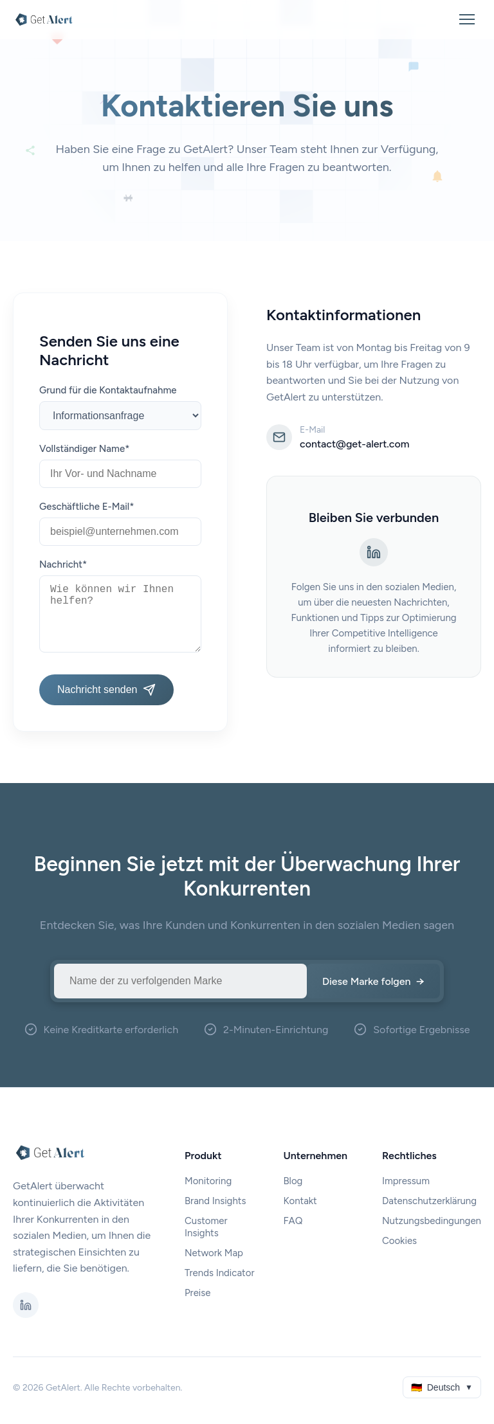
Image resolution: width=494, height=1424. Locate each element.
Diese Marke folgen (373, 981)
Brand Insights (215, 1201)
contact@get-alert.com (354, 444)
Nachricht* (63, 564)
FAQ (292, 1221)
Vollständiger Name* (84, 449)
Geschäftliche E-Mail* (86, 506)
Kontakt (299, 1201)
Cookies (399, 1241)
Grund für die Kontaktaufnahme (107, 390)
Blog (292, 1181)
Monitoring (208, 1181)
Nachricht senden (106, 689)
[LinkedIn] (374, 552)
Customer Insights (206, 1227)
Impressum (406, 1181)
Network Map (214, 1253)
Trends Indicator (220, 1273)
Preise (198, 1293)
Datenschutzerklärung (429, 1201)
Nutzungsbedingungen (431, 1221)
